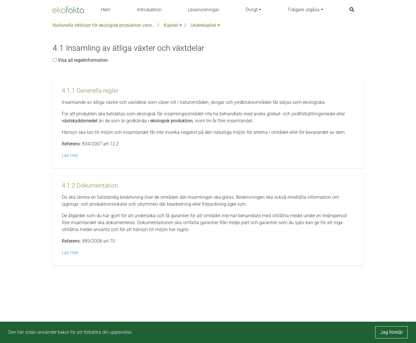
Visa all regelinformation (80, 60)
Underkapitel (205, 25)
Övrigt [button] (252, 9)
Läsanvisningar (203, 9)
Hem (105, 9)
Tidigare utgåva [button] (303, 9)
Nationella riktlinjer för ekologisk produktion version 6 (104, 25)
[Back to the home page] (68, 10)
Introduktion (149, 9)
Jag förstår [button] (391, 332)
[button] (90, 90)
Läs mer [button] (70, 155)
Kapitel (173, 25)
